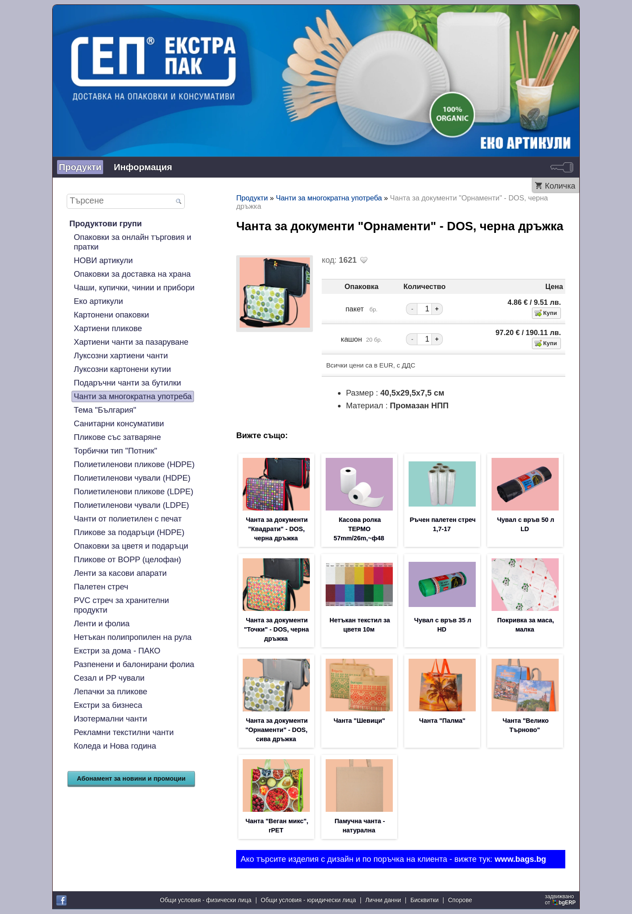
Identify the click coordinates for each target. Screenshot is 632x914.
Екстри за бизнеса (108, 705)
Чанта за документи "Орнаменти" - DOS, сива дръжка (276, 733)
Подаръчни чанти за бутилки (127, 382)
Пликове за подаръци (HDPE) (129, 532)
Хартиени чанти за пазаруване (131, 341)
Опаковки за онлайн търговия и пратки (132, 241)
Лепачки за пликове (110, 691)
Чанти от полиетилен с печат (128, 518)
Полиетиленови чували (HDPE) (132, 477)
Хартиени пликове (108, 328)
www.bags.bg (520, 863)
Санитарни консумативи (119, 423)
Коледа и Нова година (115, 745)
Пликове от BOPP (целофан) (127, 559)
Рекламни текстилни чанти (124, 732)
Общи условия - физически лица (205, 900)
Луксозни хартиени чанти (121, 355)
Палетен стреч (101, 586)
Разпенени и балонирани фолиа (134, 664)
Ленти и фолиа (101, 623)
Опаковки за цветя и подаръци (131, 545)
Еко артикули (98, 301)
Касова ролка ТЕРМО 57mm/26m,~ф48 (359, 530)
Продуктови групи (105, 223)
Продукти (80, 167)
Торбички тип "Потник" (115, 450)
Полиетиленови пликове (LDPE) (133, 491)
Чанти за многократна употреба (133, 396)
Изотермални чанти (110, 718)
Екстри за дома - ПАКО (117, 650)
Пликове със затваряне (117, 437)
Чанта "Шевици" (359, 723)
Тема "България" (105, 409)
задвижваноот (561, 900)
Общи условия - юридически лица (308, 900)
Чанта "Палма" (442, 723)
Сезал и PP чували (109, 677)
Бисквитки (424, 900)
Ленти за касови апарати (120, 573)
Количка (560, 185)
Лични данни (383, 900)
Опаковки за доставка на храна (132, 273)
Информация (143, 167)
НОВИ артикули (103, 260)
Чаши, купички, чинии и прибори (134, 287)
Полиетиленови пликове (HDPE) (134, 464)
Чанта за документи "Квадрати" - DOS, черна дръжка (277, 530)
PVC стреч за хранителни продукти (121, 605)
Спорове (460, 900)
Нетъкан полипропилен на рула (133, 637)
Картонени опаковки (111, 314)
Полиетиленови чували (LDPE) (131, 505)
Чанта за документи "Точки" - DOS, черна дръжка (276, 631)
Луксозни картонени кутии (122, 369)
